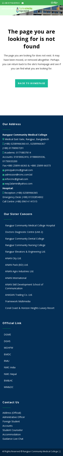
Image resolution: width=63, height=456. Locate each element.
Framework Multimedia (17, 301)
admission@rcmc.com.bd (18, 174)
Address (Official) (12, 412)
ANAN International (15, 278)
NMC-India (9, 367)
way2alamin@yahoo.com (18, 183)
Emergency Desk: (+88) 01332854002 (23, 197)
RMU (6, 360)
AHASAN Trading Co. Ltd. (18, 294)
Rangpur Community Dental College (24, 238)
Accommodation (12, 434)
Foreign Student (11, 421)
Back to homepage (31, 83)
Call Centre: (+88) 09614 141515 (20, 201)
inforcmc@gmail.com (16, 179)
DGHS (7, 341)
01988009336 (37, 156)
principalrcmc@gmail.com (18, 170)
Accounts (8, 425)
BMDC (7, 354)
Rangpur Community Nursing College (25, 245)
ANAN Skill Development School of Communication (24, 286)
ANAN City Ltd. (13, 258)
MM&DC (8, 387)
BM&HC (8, 380)
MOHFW (8, 347)
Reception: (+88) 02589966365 (21, 192)
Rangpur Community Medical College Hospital (30, 225)
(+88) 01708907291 (13, 148)
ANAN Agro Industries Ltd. (19, 271)
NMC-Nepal (10, 374)
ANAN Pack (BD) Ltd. (16, 264)
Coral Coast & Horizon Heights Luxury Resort (29, 308)
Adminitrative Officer (14, 417)
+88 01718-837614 (10, 3)
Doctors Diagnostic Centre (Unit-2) (24, 232)
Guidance (8, 438)
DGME (7, 334)
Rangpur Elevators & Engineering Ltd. (25, 251)
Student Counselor (13, 430)
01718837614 (23, 152)
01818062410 (21, 156)
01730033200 (10, 161)
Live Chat (18, 438)
